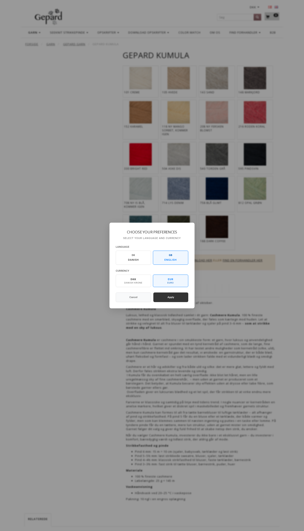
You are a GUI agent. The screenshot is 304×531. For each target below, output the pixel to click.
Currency (122, 270)
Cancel (133, 297)
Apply (170, 297)
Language (122, 246)
